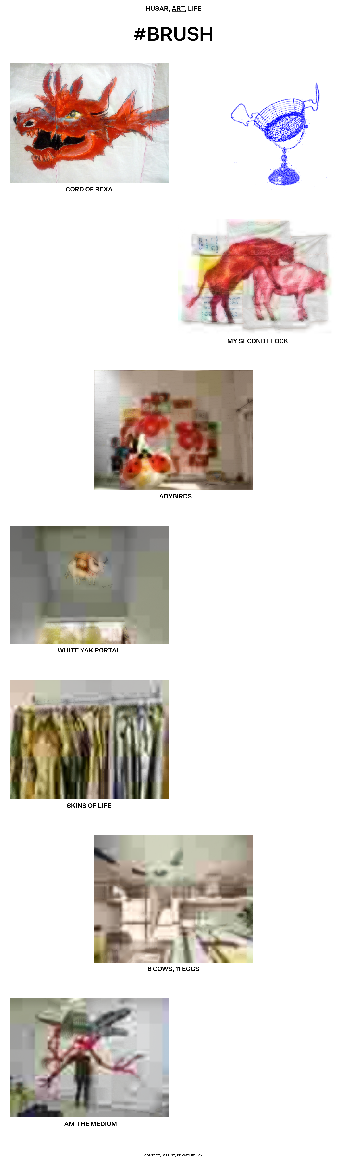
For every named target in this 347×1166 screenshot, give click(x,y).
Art (178, 8)
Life (195, 8)
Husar (157, 8)
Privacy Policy (190, 1155)
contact (152, 1155)
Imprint (168, 1155)
